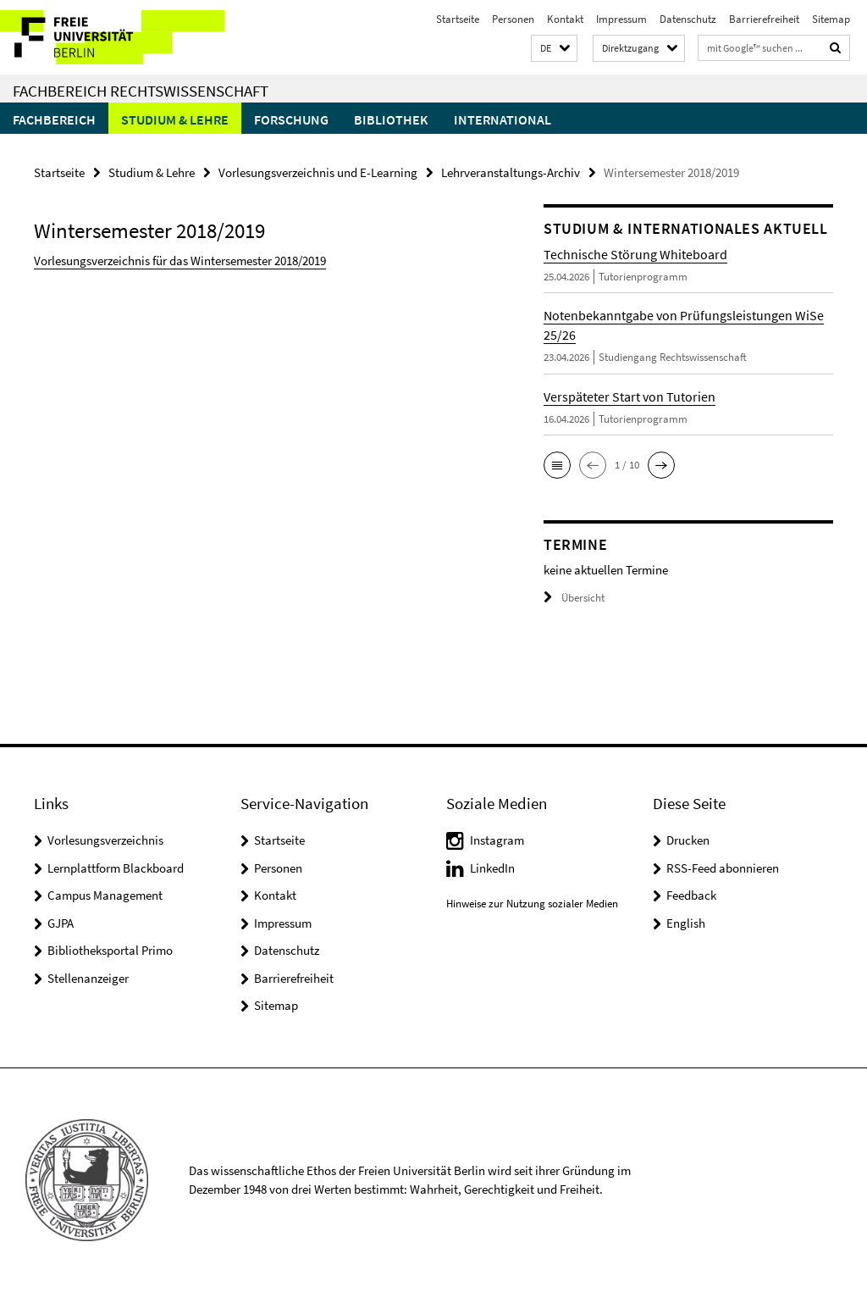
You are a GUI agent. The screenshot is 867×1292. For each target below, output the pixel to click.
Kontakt (565, 19)
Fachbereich (54, 119)
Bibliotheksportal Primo (110, 950)
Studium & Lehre (175, 119)
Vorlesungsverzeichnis (105, 840)
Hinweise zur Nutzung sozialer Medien (532, 903)
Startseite (457, 19)
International (502, 119)
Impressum (621, 19)
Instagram (497, 840)
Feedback (691, 895)
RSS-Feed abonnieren (722, 868)
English (685, 923)
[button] (554, 49)
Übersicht (574, 598)
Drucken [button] (688, 840)
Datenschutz (688, 19)
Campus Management (105, 895)
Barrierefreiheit (764, 19)
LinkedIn (492, 868)
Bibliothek (391, 119)
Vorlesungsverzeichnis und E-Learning (317, 172)
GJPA (60, 923)
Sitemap (831, 19)
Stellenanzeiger (88, 978)
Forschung (291, 119)
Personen (513, 19)
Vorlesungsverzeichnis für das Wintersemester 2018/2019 (180, 260)
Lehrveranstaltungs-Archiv (510, 172)
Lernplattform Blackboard (115, 868)
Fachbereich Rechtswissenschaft (140, 90)
